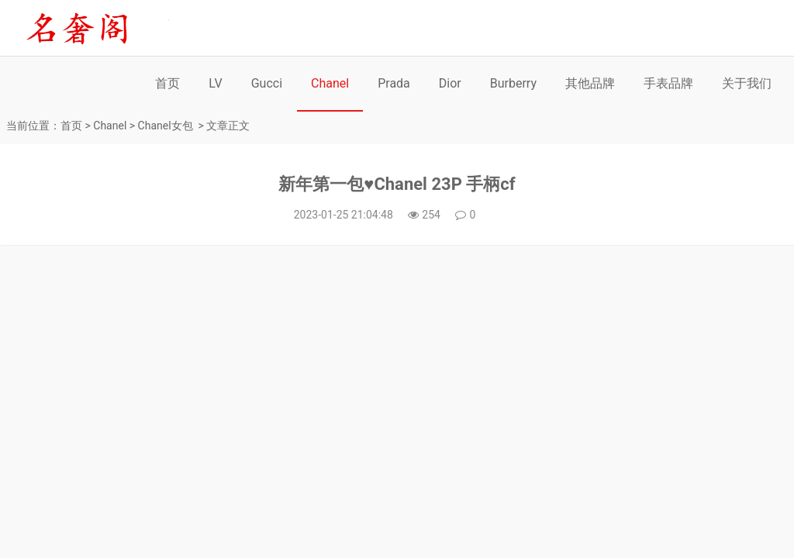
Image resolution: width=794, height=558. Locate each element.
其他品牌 (590, 83)
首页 (167, 83)
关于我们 (747, 83)
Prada (394, 83)
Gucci (266, 83)
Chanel (330, 83)
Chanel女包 (165, 125)
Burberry (513, 83)
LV (215, 83)
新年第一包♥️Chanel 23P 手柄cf (396, 184)
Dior (450, 83)
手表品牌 (668, 83)
